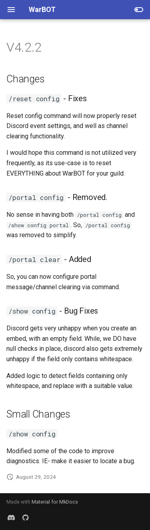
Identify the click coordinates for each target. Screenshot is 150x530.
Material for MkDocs (55, 502)
